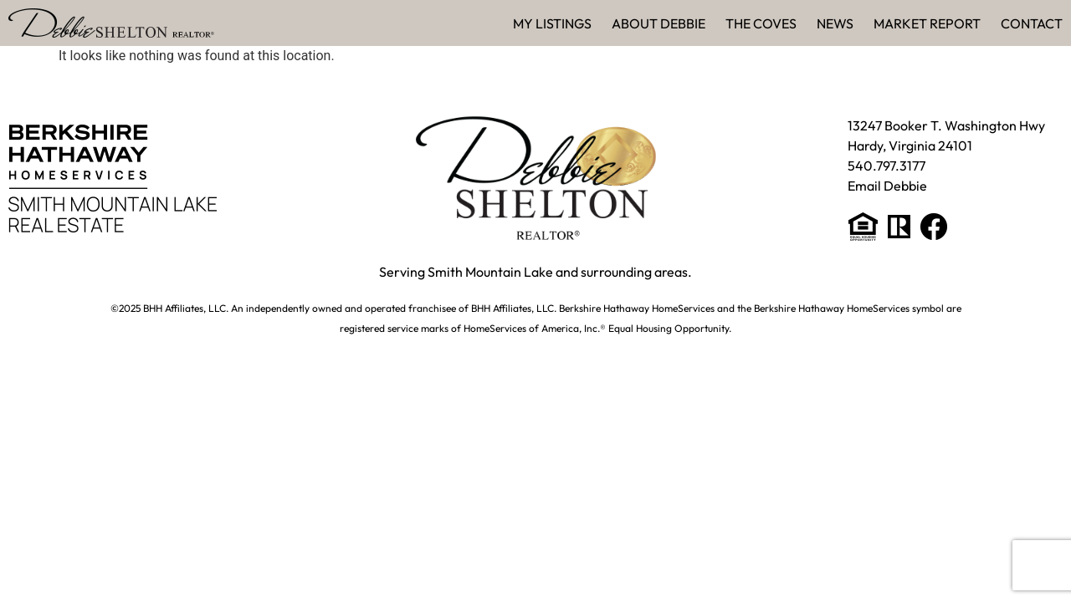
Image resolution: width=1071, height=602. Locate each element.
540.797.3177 (886, 165)
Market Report (927, 23)
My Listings (552, 23)
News (835, 23)
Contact (1032, 23)
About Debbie (658, 23)
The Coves (761, 23)
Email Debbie (887, 185)
